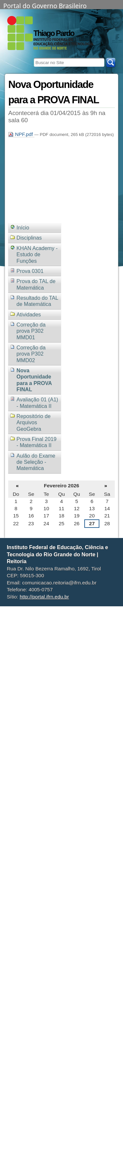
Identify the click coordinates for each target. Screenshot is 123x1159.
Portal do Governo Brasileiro (45, 5)
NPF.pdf (21, 134)
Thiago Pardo (53, 33)
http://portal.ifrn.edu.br (44, 596)
